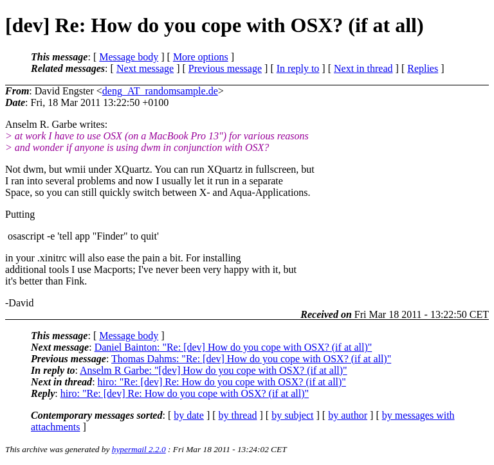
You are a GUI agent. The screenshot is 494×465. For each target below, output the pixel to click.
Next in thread (363, 68)
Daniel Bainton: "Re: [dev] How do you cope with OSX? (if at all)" (233, 347)
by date (189, 415)
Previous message (225, 68)
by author (347, 415)
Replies (422, 68)
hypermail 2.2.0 (139, 449)
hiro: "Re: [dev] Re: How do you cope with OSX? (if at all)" (222, 381)
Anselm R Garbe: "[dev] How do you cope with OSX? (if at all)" (213, 370)
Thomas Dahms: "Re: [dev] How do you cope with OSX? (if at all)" (251, 358)
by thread (238, 415)
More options (200, 56)
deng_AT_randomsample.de (160, 90)
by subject (292, 415)
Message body (128, 56)
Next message (145, 68)
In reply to (298, 68)
